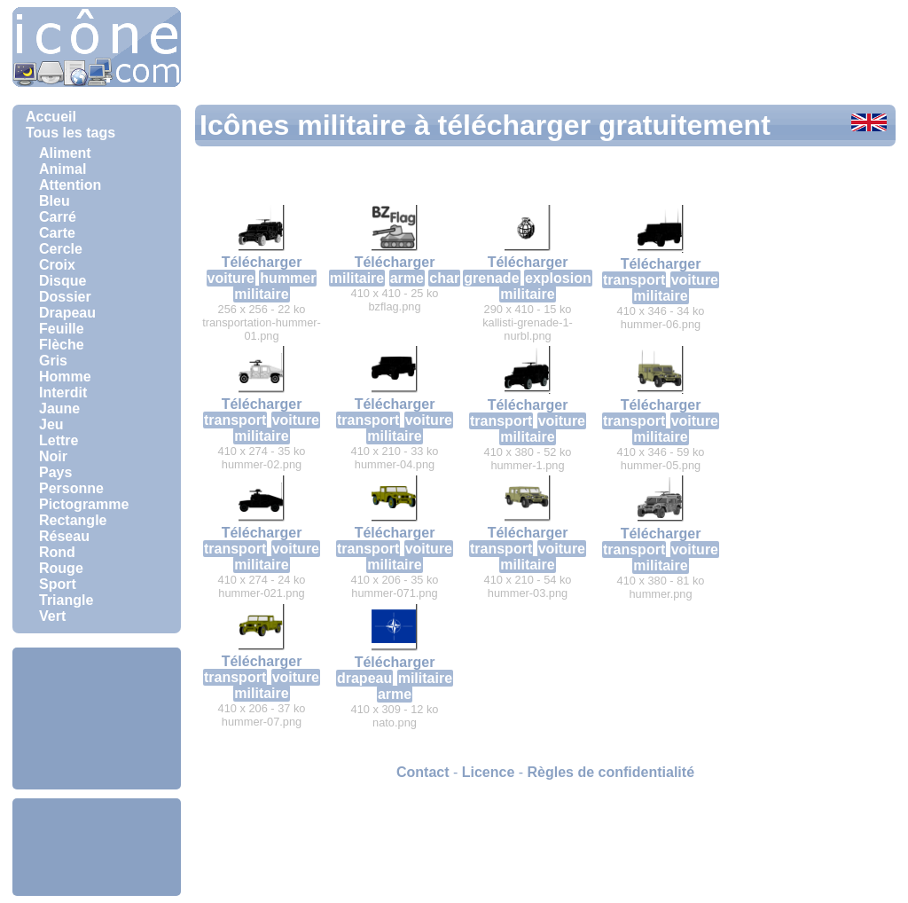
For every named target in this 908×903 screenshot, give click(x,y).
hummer (288, 278)
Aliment (65, 153)
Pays (55, 472)
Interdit (63, 392)
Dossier (65, 296)
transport (634, 279)
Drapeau (67, 312)
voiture (230, 278)
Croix (57, 264)
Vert (52, 616)
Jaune (59, 408)
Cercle (60, 248)
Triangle (66, 600)
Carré (57, 216)
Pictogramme (84, 504)
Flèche (61, 344)
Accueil (51, 116)
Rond (57, 552)
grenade (491, 278)
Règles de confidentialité (611, 772)
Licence (488, 772)
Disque (62, 280)
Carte (57, 232)
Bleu (54, 200)
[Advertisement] (96, 718)
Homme (65, 376)
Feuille (61, 328)
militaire (261, 294)
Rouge (61, 568)
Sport (57, 584)
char (444, 278)
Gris (53, 360)
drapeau (364, 678)
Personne (71, 488)
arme (407, 278)
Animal (62, 169)
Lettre (58, 440)
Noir (53, 456)
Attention (70, 184)
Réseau (64, 536)
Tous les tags (70, 132)
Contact (423, 772)
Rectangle (72, 520)
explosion (558, 278)
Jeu (51, 424)
